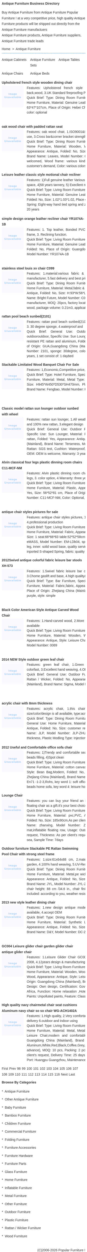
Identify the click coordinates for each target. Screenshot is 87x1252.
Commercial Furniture (20, 1131)
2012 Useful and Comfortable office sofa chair (37, 747)
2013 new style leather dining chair (28, 902)
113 (37, 1074)
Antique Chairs (12, 73)
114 (44, 1074)
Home (6, 49)
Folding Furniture (17, 1140)
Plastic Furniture (16, 1220)
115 (50, 1074)
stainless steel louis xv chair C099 (28, 268)
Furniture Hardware (19, 1156)
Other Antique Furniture (22, 1099)
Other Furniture (16, 1204)
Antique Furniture (28, 49)
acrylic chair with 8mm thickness (27, 703)
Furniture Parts (15, 1164)
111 (24, 1074)
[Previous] (12, 1068)
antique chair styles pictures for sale (30, 512)
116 (57, 1074)
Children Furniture (18, 1123)
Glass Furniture (16, 1172)
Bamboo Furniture (18, 1115)
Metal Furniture (16, 1196)
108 (4, 1074)
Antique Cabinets (14, 60)
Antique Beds (39, 73)
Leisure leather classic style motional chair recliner (41, 174)
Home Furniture (16, 1180)
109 (11, 1074)
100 (29, 1068)
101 (36, 1068)
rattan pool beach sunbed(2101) (26, 316)
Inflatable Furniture (18, 1188)
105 (62, 1068)
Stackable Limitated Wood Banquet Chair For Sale (40, 364)
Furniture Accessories (20, 1147)
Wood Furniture (16, 1236)
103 (49, 1068)
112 (30, 1074)
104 (55, 1068)
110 (17, 1074)
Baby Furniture (15, 1107)
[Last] (72, 1074)
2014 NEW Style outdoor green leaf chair (33, 659)
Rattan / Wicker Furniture (23, 1228)
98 (19, 1068)
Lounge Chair (12, 795)
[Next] (64, 1074)
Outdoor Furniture (18, 1212)
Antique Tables (69, 60)
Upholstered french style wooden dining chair (37, 82)
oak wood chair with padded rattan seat (32, 126)
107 (75, 1068)
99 (24, 1068)
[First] (5, 1068)
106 (68, 1068)
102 (42, 1068)
